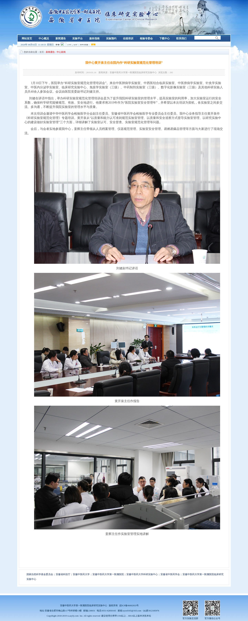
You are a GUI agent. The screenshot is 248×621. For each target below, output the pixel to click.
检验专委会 (146, 38)
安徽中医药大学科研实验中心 (142, 574)
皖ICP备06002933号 (129, 605)
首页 (41, 52)
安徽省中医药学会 (170, 574)
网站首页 (27, 38)
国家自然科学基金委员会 (40, 574)
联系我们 (181, 38)
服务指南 (94, 38)
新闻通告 (60, 38)
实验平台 (77, 38)
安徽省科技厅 (63, 574)
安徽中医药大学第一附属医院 (108, 574)
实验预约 (111, 38)
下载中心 (164, 38)
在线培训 (128, 38)
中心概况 (44, 38)
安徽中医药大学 (81, 574)
